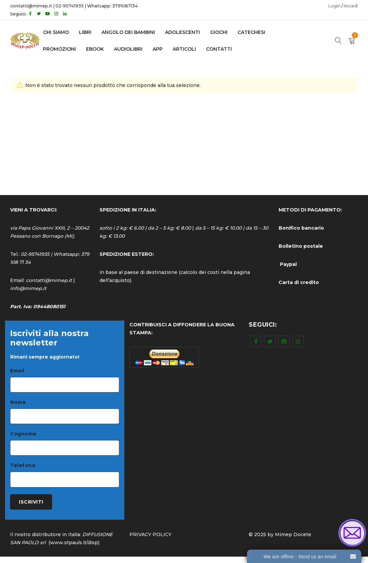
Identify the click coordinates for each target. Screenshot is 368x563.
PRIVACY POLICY (150, 541)
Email (17, 371)
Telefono (22, 469)
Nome (18, 404)
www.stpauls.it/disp (74, 549)
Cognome (23, 436)
